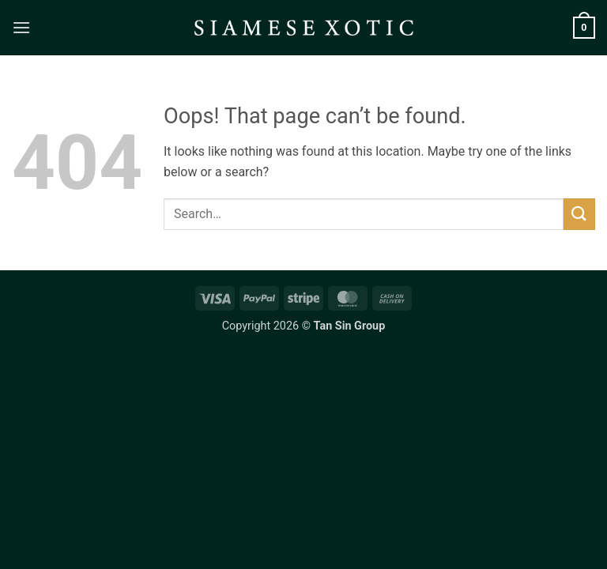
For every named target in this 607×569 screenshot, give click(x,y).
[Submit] (579, 213)
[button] (21, 27)
